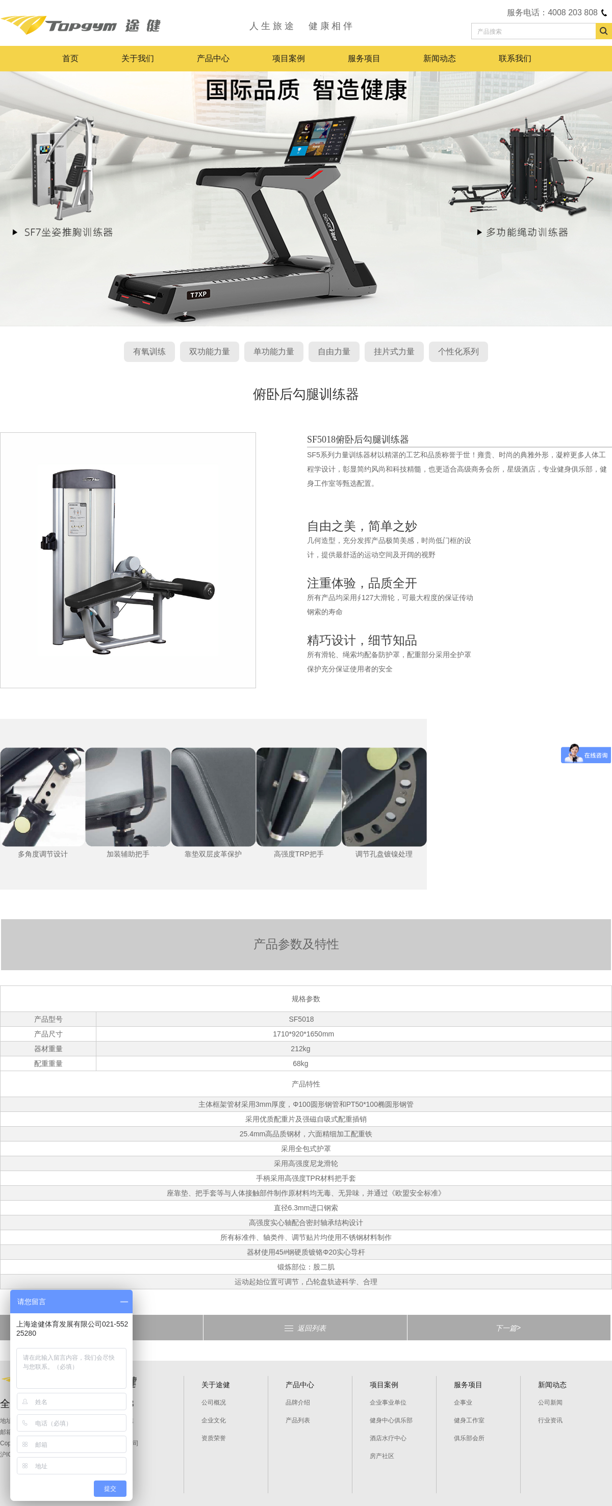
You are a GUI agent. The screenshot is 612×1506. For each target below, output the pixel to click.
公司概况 (213, 1402)
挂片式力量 (394, 351)
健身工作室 (469, 1420)
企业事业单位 (388, 1402)
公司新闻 (550, 1402)
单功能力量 (273, 351)
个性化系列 (458, 351)
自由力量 (334, 351)
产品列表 (298, 1420)
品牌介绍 (298, 1402)
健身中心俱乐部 (391, 1420)
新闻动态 (439, 58)
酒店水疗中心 (388, 1438)
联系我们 (515, 58)
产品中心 (213, 58)
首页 (70, 58)
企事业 (463, 1402)
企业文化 (213, 1420)
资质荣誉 (213, 1438)
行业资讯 (550, 1420)
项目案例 (288, 58)
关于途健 (215, 1385)
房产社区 (382, 1456)
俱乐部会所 (469, 1438)
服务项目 (364, 58)
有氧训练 (149, 351)
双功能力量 (209, 351)
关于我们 (137, 58)
